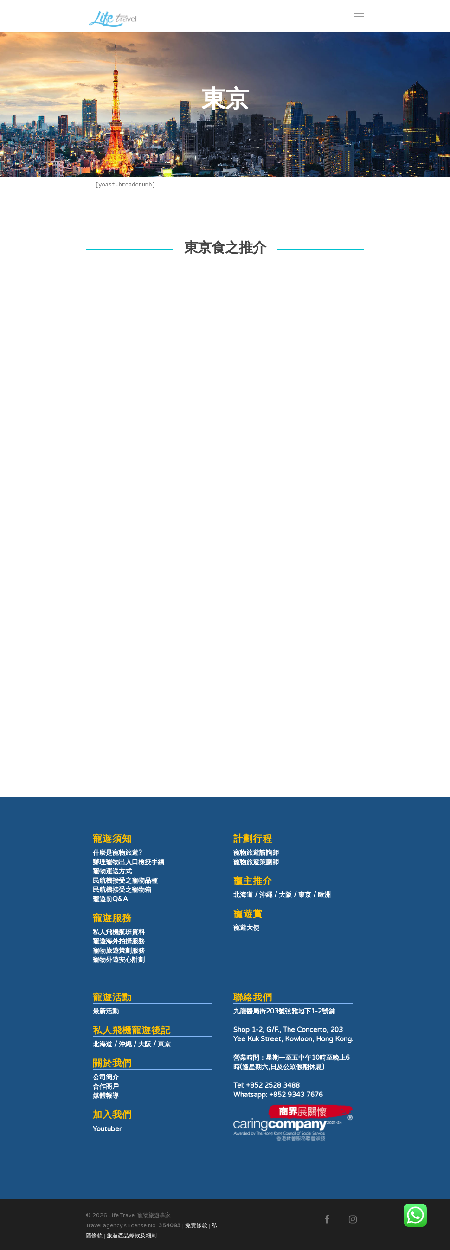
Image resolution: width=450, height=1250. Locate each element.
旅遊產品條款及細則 (132, 1235)
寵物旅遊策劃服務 (119, 951)
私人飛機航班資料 (119, 932)
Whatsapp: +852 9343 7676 (278, 1095)
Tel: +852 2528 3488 (266, 1086)
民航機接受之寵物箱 (122, 890)
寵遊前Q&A (110, 899)
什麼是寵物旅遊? (117, 853)
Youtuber (107, 1129)
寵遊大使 (246, 928)
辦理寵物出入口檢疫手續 (128, 862)
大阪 (285, 895)
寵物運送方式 (112, 871)
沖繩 (265, 895)
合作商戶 (106, 1086)
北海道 (243, 895)
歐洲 (324, 895)
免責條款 (196, 1225)
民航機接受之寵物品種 (125, 881)
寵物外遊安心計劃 (119, 960)
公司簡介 (106, 1077)
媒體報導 (106, 1096)
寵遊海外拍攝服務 (119, 941)
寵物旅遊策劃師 (256, 862)
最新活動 (106, 1011)
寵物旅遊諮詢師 (256, 853)
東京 (304, 895)
